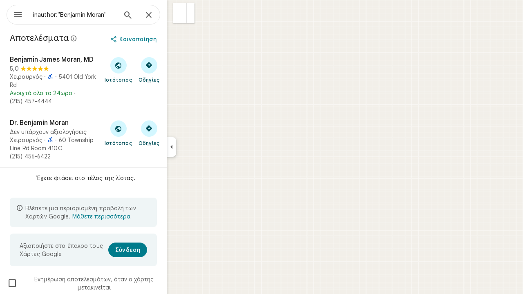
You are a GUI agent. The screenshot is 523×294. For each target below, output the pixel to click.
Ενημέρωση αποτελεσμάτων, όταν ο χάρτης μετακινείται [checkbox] (110, 283)
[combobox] (96, 15)
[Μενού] (14, 14)
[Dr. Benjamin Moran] (112, 139)
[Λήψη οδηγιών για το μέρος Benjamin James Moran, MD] (178, 69)
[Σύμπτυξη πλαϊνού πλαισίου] (201, 147)
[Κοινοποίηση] (163, 39)
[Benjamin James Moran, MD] (112, 80)
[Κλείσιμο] (178, 15)
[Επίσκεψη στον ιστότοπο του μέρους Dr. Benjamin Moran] (147, 133)
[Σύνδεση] (157, 250)
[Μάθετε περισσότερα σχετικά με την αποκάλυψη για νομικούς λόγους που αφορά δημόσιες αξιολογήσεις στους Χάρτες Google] (103, 38)
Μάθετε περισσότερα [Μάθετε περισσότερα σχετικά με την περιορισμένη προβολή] (131, 216)
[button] (209, 13)
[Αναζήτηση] (157, 16)
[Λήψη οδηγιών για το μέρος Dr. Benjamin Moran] (178, 133)
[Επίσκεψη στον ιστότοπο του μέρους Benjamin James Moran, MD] (147, 69)
